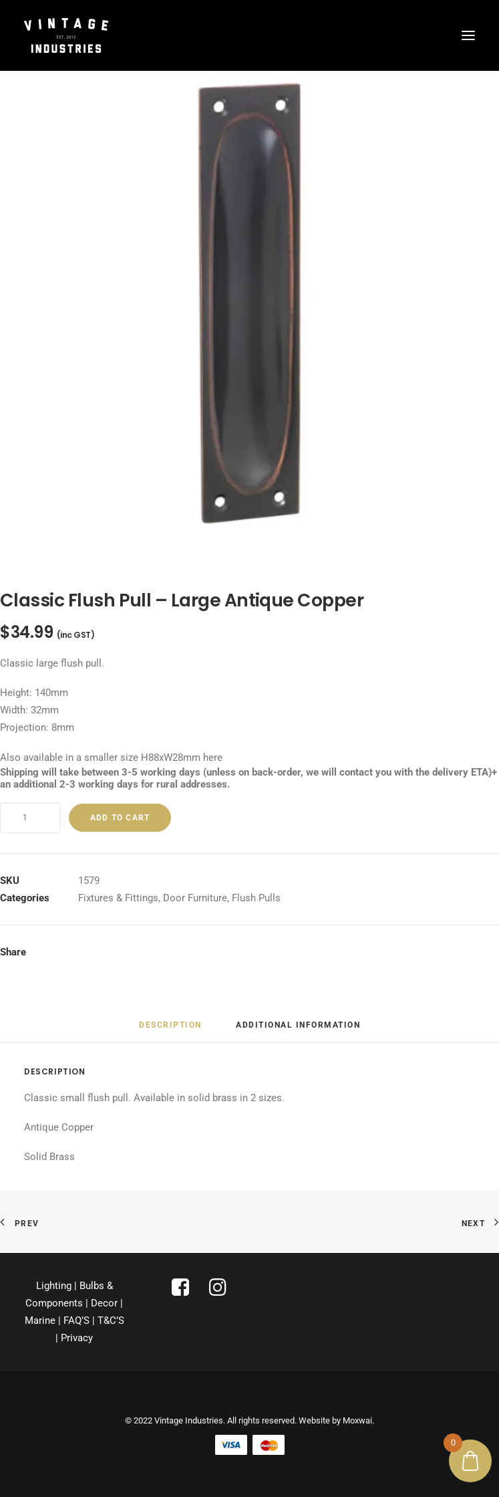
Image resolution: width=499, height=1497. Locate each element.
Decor (104, 1303)
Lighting (53, 1286)
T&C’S (111, 1320)
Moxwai (357, 1420)
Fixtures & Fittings (118, 898)
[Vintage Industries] (66, 35)
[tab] (170, 1030)
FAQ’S (76, 1320)
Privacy (77, 1338)
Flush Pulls (256, 898)
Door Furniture (195, 898)
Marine (40, 1320)
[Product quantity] (30, 817)
